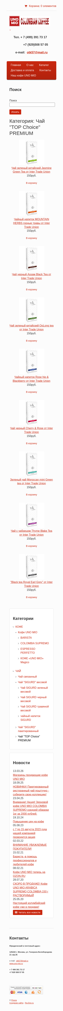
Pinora (14, 1000)
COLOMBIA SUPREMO (34, 643)
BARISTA (26, 637)
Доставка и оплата (22, 70)
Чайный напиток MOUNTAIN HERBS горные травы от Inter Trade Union (31, 223)
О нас (30, 65)
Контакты (45, 70)
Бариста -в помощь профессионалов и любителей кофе (25, 860)
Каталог (44, 65)
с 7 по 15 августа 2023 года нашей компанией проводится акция (30, 833)
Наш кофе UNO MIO (23, 75)
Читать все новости (29, 912)
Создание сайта (16, 1003)
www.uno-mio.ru (16, 963)
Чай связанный (27, 676)
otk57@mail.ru (37, 52)
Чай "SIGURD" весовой (32, 682)
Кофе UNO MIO (27, 632)
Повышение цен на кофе (28, 821)
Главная (16, 65)
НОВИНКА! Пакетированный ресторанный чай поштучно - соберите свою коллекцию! (31, 790)
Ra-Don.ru (29, 1003)
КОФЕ (19, 626)
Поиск (13, 100)
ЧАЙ (18, 671)
